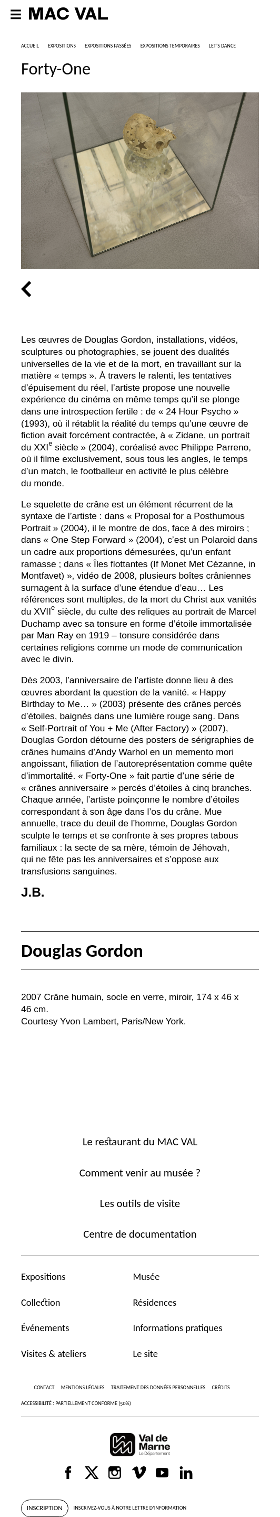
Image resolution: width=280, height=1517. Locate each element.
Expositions (43, 1276)
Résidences (154, 1302)
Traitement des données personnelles (158, 1387)
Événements (45, 1328)
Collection (40, 1302)
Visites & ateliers (53, 1354)
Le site (145, 1354)
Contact (44, 1387)
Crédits (221, 1387)
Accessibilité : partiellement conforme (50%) (76, 1403)
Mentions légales (83, 1387)
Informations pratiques (177, 1328)
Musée (146, 1276)
